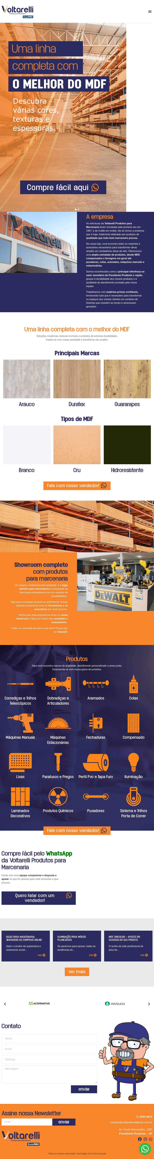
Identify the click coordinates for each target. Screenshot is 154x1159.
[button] (149, 11)
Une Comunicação (97, 1153)
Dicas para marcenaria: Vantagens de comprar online (24, 938)
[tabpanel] (77, 117)
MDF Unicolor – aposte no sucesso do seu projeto (124, 938)
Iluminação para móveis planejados (71, 938)
